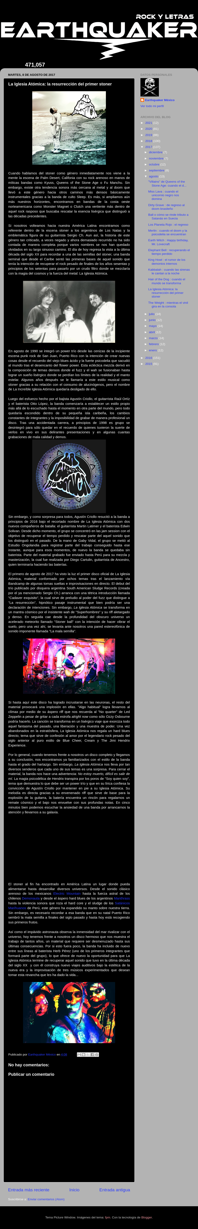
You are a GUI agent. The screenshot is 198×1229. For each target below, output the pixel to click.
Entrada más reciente (29, 1189)
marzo (153, 338)
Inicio (74, 1189)
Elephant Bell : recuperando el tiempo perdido (169, 251)
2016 (149, 358)
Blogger (146, 1217)
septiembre (157, 170)
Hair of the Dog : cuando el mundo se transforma (166, 281)
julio (152, 314)
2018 (149, 141)
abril (152, 332)
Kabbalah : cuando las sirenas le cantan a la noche (169, 271)
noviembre (156, 158)
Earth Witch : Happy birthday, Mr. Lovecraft (168, 242)
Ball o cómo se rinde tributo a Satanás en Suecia (168, 216)
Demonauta (31, 898)
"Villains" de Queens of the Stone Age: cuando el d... (167, 183)
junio (152, 320)
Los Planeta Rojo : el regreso (168, 224)
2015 (149, 364)
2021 (149, 123)
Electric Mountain (67, 893)
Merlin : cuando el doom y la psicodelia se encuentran (167, 232)
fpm (107, 1217)
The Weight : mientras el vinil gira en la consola (168, 304)
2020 (149, 129)
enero (153, 350)
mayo (153, 326)
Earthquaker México (160, 100)
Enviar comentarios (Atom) (46, 1199)
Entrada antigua (114, 1189)
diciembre (156, 152)
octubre (154, 164)
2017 (149, 147)
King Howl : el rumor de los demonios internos (166, 261)
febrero (154, 344)
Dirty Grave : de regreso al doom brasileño (166, 206)
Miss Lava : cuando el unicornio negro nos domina (163, 195)
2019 (149, 135)
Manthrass (122, 898)
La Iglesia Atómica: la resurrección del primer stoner (165, 292)
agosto (154, 176)
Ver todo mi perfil (152, 106)
